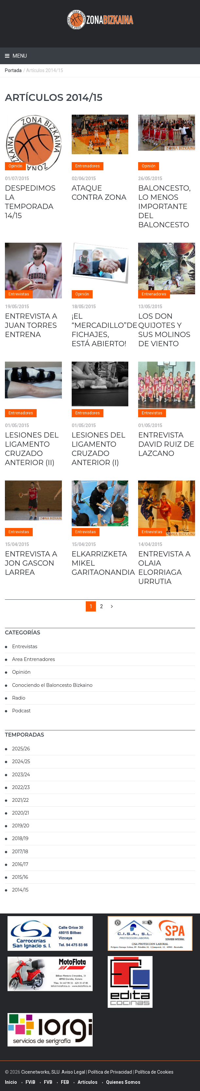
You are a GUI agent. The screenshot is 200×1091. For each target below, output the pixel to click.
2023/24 (21, 775)
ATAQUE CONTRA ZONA (99, 193)
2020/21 (20, 813)
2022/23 (21, 787)
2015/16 (20, 877)
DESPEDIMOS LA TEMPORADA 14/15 (30, 202)
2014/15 (20, 890)
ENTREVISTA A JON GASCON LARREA (31, 563)
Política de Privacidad (110, 1072)
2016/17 (20, 864)
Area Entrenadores (33, 659)
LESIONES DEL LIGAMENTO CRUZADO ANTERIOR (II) (32, 449)
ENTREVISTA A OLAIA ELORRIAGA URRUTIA (164, 568)
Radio (18, 698)
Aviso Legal (73, 1072)
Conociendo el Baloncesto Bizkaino (52, 685)
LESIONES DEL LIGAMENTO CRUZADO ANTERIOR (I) (98, 449)
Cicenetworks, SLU (40, 1072)
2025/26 (21, 749)
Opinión (15, 166)
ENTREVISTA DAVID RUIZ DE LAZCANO (166, 444)
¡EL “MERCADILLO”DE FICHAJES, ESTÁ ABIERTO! (104, 330)
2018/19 (20, 838)
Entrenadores (87, 166)
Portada (13, 70)
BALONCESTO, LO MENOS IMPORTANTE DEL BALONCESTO (164, 206)
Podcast (21, 711)
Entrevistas (19, 294)
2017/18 (20, 852)
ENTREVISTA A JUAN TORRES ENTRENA (31, 325)
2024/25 (21, 761)
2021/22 (20, 800)
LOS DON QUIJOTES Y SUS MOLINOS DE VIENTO (164, 330)
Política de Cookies (154, 1072)
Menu (19, 56)
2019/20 (20, 826)
